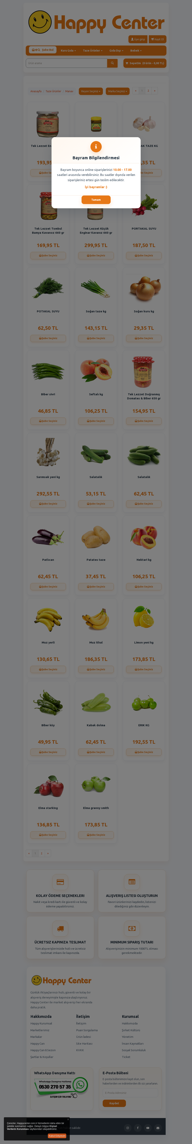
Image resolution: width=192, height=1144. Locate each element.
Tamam (96, 199)
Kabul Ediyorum (57, 1136)
